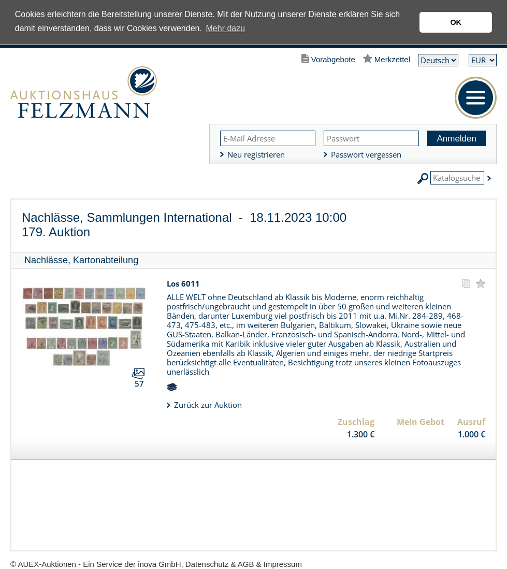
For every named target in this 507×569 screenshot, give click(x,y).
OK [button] (455, 22)
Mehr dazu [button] (225, 28)
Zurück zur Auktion (208, 404)
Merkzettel (392, 59)
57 (139, 383)
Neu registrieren (256, 154)
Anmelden (456, 139)
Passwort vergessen (366, 154)
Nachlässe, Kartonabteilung (81, 260)
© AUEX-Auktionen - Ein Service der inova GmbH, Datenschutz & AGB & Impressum (156, 564)
